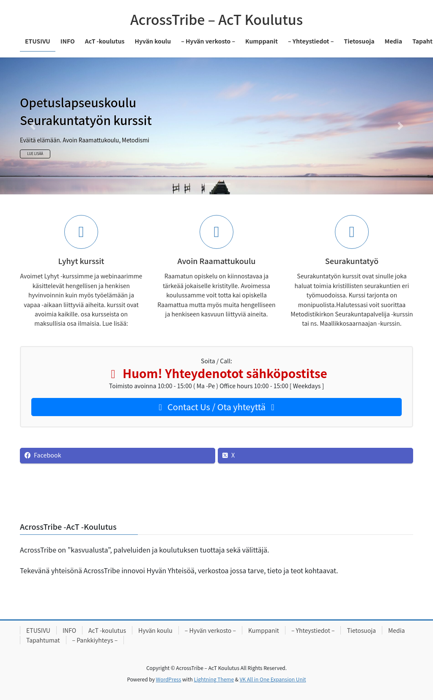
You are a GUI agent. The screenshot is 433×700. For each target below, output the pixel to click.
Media (396, 630)
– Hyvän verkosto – (210, 630)
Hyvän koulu (155, 630)
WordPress (168, 679)
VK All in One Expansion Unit (273, 679)
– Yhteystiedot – (313, 630)
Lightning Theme (214, 679)
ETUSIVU (38, 630)
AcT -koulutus (107, 630)
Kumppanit (263, 630)
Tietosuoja (361, 630)
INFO (69, 630)
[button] (32, 125)
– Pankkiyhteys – (95, 640)
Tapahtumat (43, 640)
